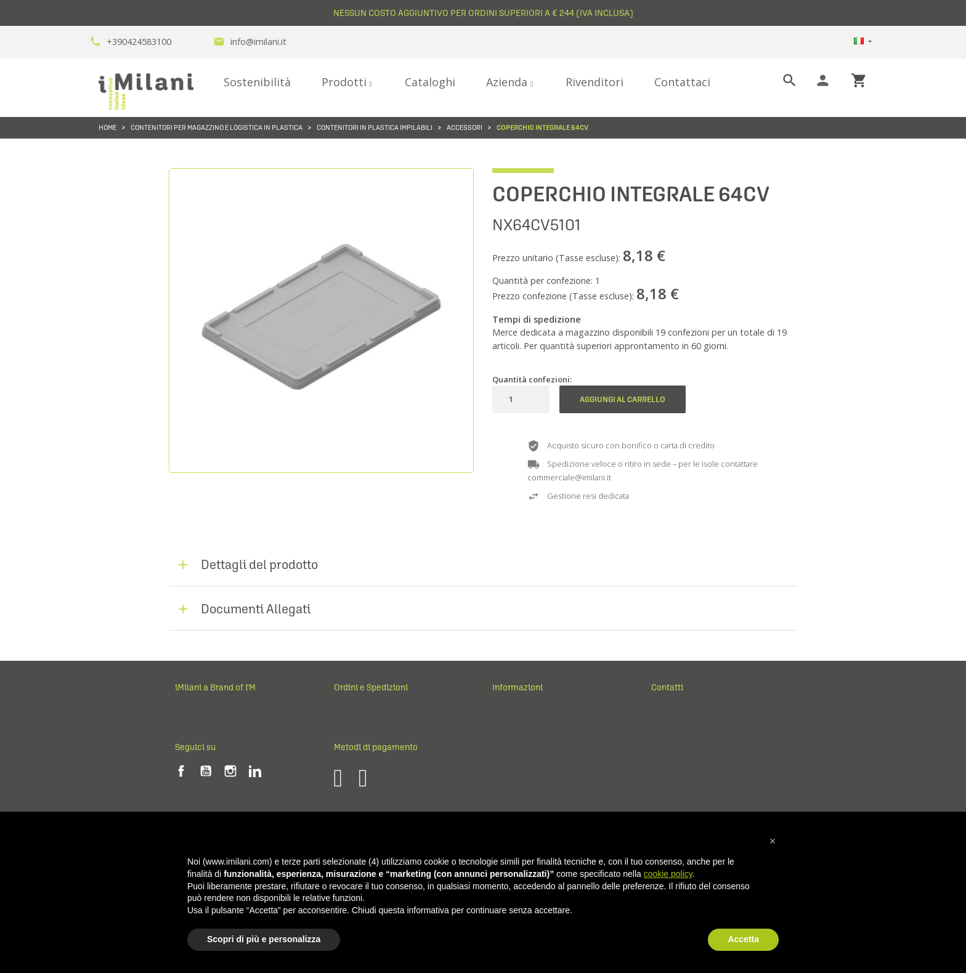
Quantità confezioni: (532, 379)
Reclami (348, 731)
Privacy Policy (516, 751)
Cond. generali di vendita (537, 731)
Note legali (511, 712)
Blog (182, 790)
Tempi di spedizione (536, 319)
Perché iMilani (201, 712)
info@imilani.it (249, 41)
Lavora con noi (201, 771)
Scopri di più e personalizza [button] (263, 939)
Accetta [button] (743, 939)
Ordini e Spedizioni (369, 712)
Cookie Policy (516, 771)
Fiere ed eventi (202, 751)
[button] (772, 841)
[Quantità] (510, 399)
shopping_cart (859, 80)
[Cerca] (779, 80)
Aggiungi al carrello (622, 399)
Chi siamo (192, 731)
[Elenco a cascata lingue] (862, 42)
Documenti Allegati (255, 608)
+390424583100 (130, 41)
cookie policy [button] (668, 874)
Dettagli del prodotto (259, 564)
